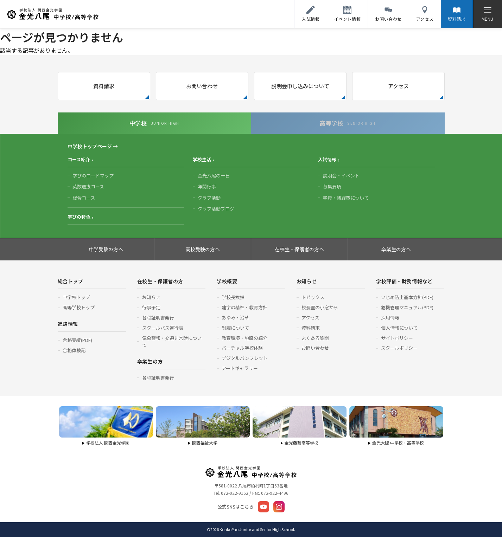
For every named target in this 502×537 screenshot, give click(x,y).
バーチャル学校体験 (242, 347)
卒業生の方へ (396, 249)
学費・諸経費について (346, 197)
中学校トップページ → (93, 146)
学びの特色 (79, 216)
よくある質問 (315, 338)
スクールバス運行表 (162, 327)
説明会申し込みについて (300, 86)
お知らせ (151, 297)
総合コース (83, 197)
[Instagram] (279, 506)
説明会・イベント (341, 175)
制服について (235, 327)
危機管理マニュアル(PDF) (407, 307)
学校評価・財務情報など (404, 281)
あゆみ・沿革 (235, 317)
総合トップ (70, 281)
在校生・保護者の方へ (299, 249)
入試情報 (327, 159)
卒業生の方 (150, 361)
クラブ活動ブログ (216, 208)
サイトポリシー (397, 338)
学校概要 (227, 281)
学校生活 (202, 159)
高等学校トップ (79, 307)
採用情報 (390, 317)
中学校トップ (76, 297)
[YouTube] (263, 506)
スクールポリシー (399, 347)
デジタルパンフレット (245, 358)
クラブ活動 (209, 197)
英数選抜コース (88, 186)
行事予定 (151, 307)
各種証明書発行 (158, 317)
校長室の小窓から (319, 307)
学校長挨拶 (233, 297)
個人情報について (399, 327)
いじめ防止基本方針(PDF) (407, 297)
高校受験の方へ (202, 249)
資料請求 (103, 86)
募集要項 (332, 186)
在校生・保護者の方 (160, 281)
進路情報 (68, 323)
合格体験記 (74, 350)
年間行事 (207, 186)
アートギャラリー (240, 368)
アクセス (398, 86)
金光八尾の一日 (214, 175)
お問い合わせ (202, 86)
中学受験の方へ (106, 249)
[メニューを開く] (487, 14)
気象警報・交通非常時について (172, 342)
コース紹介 (79, 159)
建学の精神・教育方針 (244, 307)
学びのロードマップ (93, 175)
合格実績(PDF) (77, 340)
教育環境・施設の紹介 (244, 338)
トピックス (312, 297)
